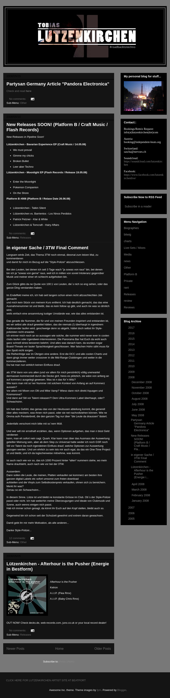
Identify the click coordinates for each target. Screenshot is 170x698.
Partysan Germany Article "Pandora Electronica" (57, 83)
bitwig (127, 234)
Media (128, 254)
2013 (131, 349)
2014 (131, 344)
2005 (131, 518)
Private (128, 281)
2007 (131, 507)
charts (128, 241)
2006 (131, 513)
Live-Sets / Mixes (135, 247)
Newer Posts (15, 648)
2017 (131, 327)
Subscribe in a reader (138, 206)
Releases (25, 237)
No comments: (18, 98)
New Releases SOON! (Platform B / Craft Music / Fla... (140, 442)
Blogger (121, 690)
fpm (99, 690)
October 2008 (141, 393)
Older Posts (103, 648)
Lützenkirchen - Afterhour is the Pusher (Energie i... (142, 472)
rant (126, 287)
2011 (131, 360)
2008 (131, 377)
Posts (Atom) (66, 661)
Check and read (18, 91)
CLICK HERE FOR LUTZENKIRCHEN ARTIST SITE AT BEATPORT (46, 680)
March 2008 (139, 489)
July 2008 (138, 404)
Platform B (130, 274)
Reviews (129, 307)
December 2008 (142, 382)
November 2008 (142, 387)
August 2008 (140, 398)
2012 (131, 355)
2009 (131, 371)
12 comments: (17, 538)
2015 (131, 338)
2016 (131, 333)
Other (23, 102)
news (127, 261)
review (128, 300)
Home (59, 648)
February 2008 (141, 495)
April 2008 (138, 484)
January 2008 (141, 500)
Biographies (131, 228)
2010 (131, 366)
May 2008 (138, 415)
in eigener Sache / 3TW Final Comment (47, 247)
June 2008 (139, 409)
